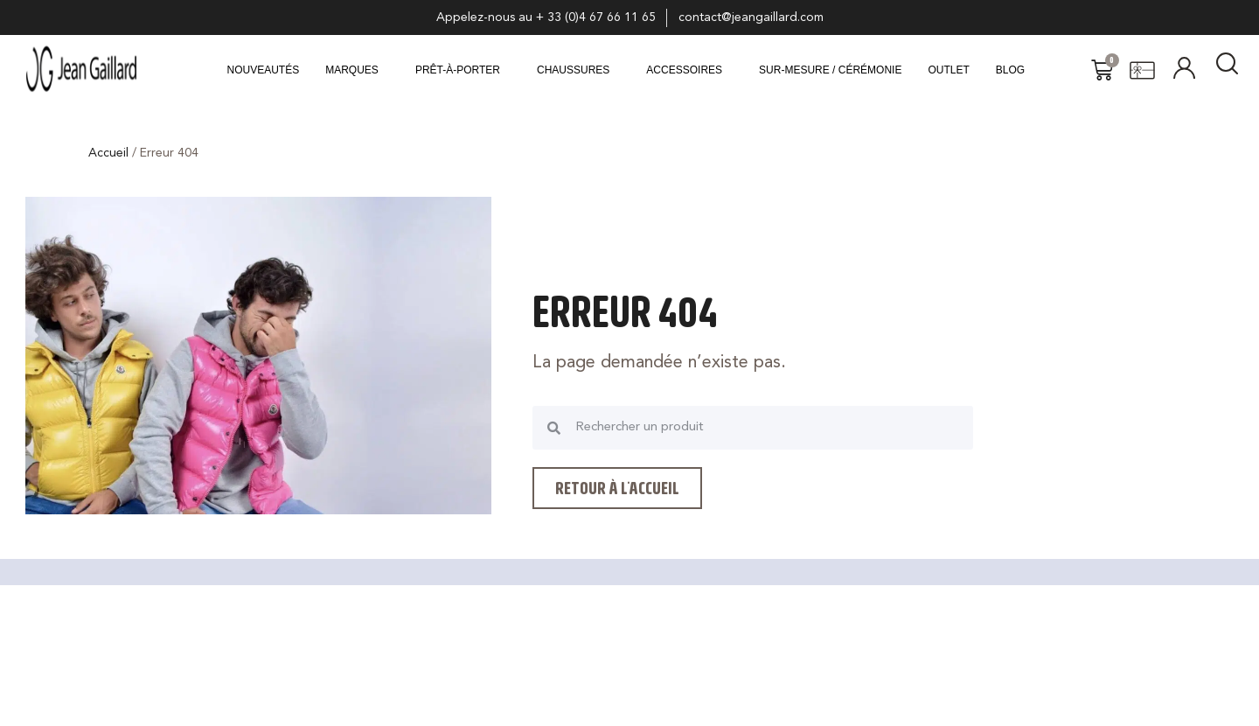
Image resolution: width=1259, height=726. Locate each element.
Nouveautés (263, 70)
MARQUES (352, 70)
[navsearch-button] (1227, 69)
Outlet (948, 70)
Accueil (108, 153)
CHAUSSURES (573, 70)
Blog (1010, 70)
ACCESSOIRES (684, 70)
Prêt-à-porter (457, 70)
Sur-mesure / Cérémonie (830, 70)
